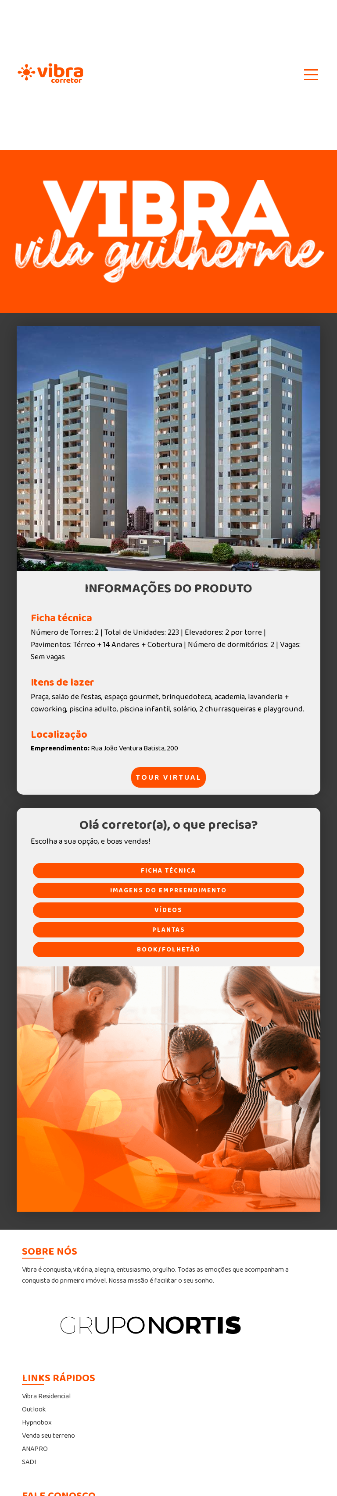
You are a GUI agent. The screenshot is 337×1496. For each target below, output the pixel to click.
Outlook (34, 1409)
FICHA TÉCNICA (168, 871)
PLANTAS (168, 930)
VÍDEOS (168, 910)
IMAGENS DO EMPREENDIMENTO (168, 890)
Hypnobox (37, 1422)
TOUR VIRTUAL (169, 777)
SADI (29, 1462)
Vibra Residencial (46, 1396)
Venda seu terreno (48, 1435)
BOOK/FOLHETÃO (169, 949)
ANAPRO (35, 1448)
